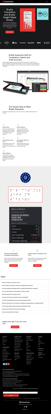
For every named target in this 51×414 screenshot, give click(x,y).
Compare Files (16, 347)
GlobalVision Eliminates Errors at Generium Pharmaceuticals (12, 382)
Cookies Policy (28, 361)
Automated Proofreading (18, 349)
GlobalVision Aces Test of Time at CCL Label (9, 383)
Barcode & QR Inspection (6, 353)
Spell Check (4, 350)
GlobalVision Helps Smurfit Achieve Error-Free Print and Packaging (13, 386)
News (39, 344)
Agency (15, 359)
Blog (27, 341)
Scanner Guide (28, 350)
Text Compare (5, 349)
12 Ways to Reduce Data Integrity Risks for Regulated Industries (12, 371)
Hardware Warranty (29, 359)
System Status (28, 346)
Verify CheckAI (5, 340)
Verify (3, 338)
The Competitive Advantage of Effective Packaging (10, 376)
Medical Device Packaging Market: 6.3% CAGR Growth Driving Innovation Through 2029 (16, 373)
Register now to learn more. (34, 4)
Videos (27, 344)
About (39, 338)
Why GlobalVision (17, 338)
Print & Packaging (17, 356)
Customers (39, 341)
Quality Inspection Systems (18, 340)
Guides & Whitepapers (29, 340)
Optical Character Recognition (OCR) (7, 360)
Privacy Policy (28, 356)
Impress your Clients (17, 344)
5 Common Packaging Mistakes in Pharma (9, 372)
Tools (27, 347)
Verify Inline (4, 341)
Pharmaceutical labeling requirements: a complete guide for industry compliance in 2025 (16, 375)
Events (39, 346)
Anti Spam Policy (28, 362)
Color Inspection (5, 355)
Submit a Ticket (28, 338)
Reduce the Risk (16, 350)
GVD (3, 343)
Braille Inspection (5, 356)
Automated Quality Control (18, 341)
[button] (46, 1)
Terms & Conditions (29, 355)
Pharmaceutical (16, 355)
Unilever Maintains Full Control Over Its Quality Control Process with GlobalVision (15, 384)
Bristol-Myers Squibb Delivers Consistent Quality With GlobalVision (13, 380)
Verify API (4, 344)
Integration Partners (41, 343)
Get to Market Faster (17, 346)
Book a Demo (9, 32)
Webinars (27, 343)
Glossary (27, 349)
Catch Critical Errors (17, 343)
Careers (39, 340)
